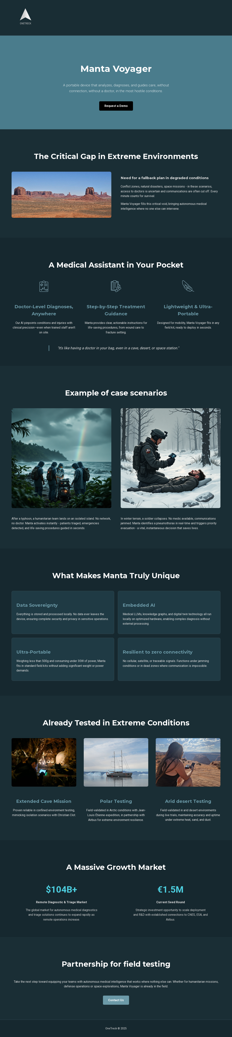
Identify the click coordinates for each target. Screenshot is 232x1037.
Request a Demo (116, 106)
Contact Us (116, 1000)
